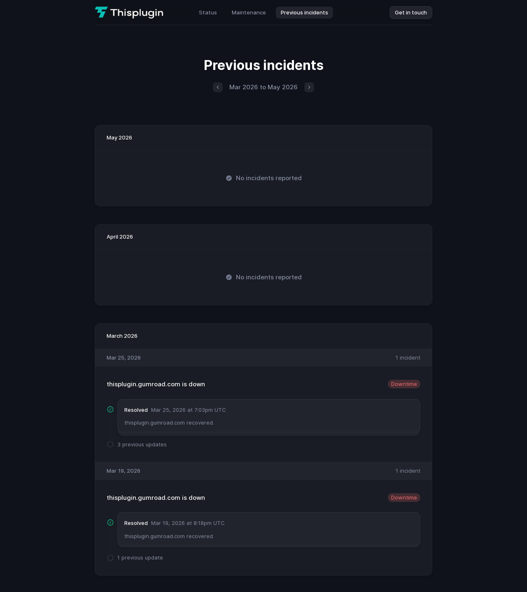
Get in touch (411, 12)
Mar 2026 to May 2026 (263, 87)
